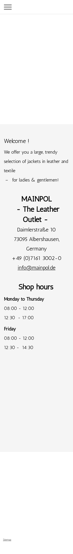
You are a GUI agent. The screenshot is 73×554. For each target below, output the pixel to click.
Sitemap (7, 539)
